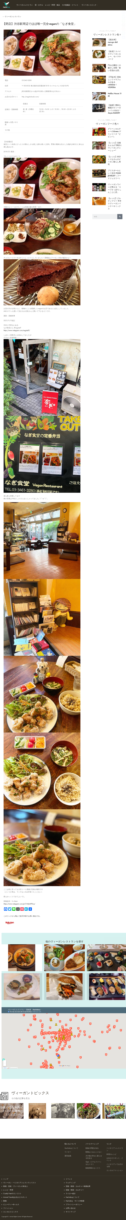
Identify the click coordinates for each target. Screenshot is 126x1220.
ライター (68, 1152)
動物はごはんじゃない (94, 1152)
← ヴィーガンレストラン (12, 16)
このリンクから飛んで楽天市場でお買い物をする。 (22, 916)
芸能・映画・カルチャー (75, 1190)
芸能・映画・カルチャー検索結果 (78, 1186)
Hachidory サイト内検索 (75, 1201)
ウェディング (71, 1183)
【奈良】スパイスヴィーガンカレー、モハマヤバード (114, 55)
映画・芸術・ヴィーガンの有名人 (15, 1186)
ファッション (8, 1208)
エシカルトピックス (10, 1212)
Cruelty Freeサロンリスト (12, 1193)
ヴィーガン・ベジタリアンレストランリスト (19, 1183)
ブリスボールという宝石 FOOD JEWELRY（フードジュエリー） (114, 174)
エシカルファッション (115, 1170)
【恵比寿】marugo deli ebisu (113, 42)
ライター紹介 (71, 1193)
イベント (69, 1179)
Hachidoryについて (71, 1148)
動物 (5, 1201)
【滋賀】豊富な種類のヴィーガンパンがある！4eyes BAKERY (114, 109)
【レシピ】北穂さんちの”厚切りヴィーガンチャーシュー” (115, 146)
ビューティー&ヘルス (11, 1204)
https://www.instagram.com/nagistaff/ (17, 330)
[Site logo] (6, 5)
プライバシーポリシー (74, 1204)
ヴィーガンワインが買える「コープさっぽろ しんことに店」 (114, 188)
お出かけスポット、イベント (115, 1159)
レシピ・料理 (8, 1190)
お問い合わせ (71, 1208)
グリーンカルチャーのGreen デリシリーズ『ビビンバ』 (114, 133)
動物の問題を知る (92, 1148)
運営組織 (68, 1156)
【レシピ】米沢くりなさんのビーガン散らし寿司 (114, 160)
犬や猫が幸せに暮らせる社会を (94, 1157)
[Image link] (10, 922)
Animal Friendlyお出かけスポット (15, 1197)
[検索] (119, 216)
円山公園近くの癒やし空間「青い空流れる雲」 (114, 68)
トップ (5, 1179)
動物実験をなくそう (93, 1168)
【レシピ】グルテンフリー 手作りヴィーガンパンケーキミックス (114, 203)
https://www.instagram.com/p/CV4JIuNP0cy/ (19, 904)
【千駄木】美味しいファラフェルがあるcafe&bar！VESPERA (114, 82)
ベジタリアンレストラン (115, 1149)
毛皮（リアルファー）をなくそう (94, 1163)
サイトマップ (71, 1212)
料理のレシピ (111, 1154)
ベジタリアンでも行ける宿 (115, 1165)
